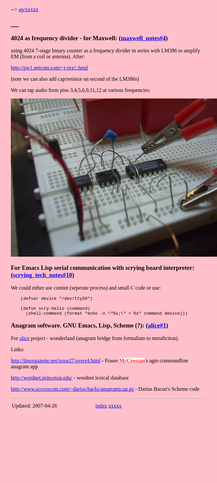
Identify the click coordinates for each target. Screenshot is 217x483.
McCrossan (132, 364)
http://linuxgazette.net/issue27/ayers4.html (55, 364)
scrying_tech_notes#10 (42, 274)
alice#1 (157, 329)
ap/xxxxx (29, 9)
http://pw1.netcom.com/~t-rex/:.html (49, 68)
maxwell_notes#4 (143, 38)
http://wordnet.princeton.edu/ (41, 381)
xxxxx (115, 409)
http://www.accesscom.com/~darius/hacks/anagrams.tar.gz (72, 393)
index (101, 409)
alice (24, 342)
